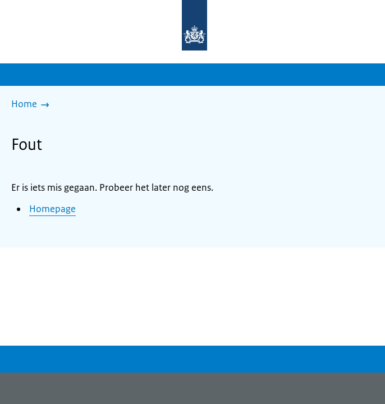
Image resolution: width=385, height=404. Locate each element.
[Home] (33, 105)
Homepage (52, 209)
